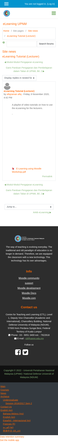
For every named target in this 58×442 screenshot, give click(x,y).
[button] (4, 44)
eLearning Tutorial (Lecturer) (21, 36)
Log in (51, 4)
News (3, 393)
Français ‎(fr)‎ (9, 424)
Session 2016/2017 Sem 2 (18, 403)
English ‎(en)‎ (6, 410)
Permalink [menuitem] (47, 176)
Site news (33, 31)
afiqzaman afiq (14, 94)
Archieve (4, 396)
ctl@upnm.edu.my (35, 338)
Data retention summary (12, 436)
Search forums (46, 44)
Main (2, 386)
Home (6, 31)
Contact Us (6, 407)
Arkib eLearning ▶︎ (42, 212)
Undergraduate (10, 400)
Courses (4, 390)
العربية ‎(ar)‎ (8, 427)
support (29, 283)
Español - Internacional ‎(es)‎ (17, 420)
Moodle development (29, 288)
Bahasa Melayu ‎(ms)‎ (13, 413)
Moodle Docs (29, 293)
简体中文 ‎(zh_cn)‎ (11, 431)
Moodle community (29, 278)
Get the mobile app (9, 440)
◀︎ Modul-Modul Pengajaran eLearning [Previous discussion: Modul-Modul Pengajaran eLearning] (23, 62)
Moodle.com (29, 298)
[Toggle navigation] (54, 13)
